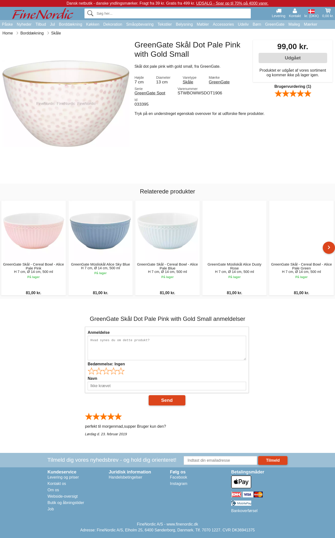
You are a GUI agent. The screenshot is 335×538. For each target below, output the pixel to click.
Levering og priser (63, 477)
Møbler (203, 24)
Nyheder (24, 24)
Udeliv (243, 24)
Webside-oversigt (63, 496)
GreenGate (275, 24)
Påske (7, 24)
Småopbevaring (140, 24)
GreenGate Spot (149, 92)
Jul (52, 24)
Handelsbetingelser (125, 477)
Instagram (178, 484)
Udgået (293, 57)
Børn (257, 24)
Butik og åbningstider (66, 503)
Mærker (310, 24)
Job (51, 509)
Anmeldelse (99, 332)
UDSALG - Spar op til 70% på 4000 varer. (232, 3)
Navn (92, 378)
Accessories (223, 24)
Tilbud (41, 24)
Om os (53, 490)
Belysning (184, 24)
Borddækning (70, 24)
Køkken (92, 24)
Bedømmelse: (106, 364)
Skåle (188, 81)
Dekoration (112, 24)
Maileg (294, 24)
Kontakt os (57, 484)
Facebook (178, 477)
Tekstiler (164, 24)
